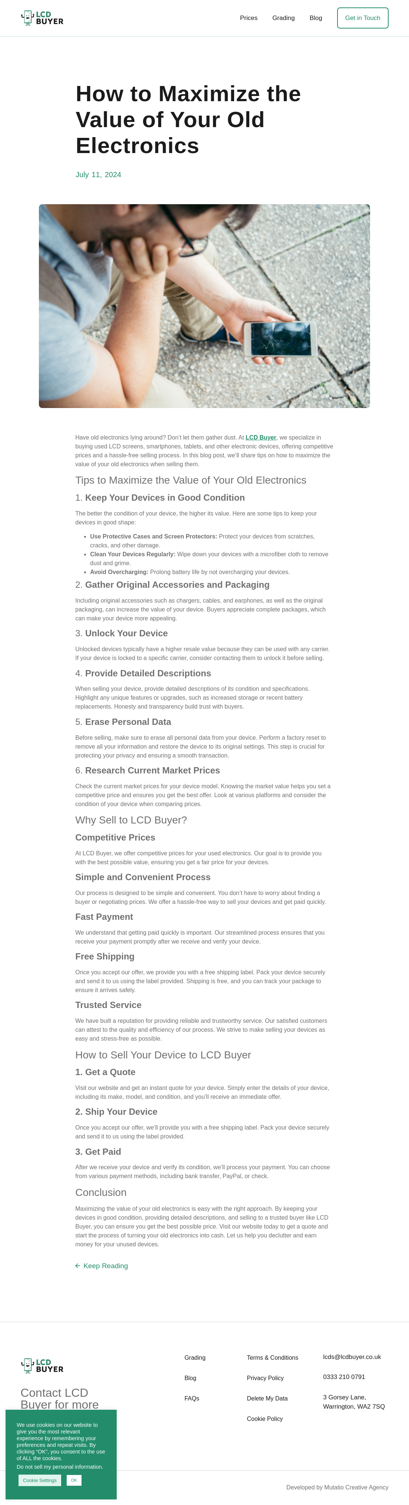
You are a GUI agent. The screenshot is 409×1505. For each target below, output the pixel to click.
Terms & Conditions (273, 1358)
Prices (248, 17)
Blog (316, 17)
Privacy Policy (265, 1378)
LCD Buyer (261, 437)
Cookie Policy (265, 1419)
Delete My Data (267, 1398)
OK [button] (74, 1480)
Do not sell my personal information (59, 1467)
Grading (283, 17)
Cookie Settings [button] (40, 1480)
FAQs (191, 1398)
